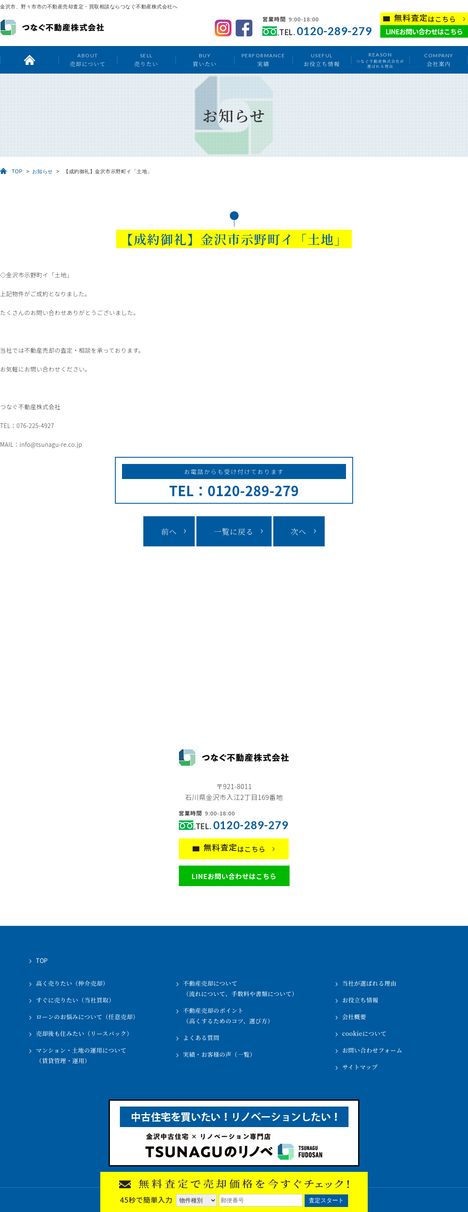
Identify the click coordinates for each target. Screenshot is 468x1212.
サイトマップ (360, 1067)
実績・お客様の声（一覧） (219, 1054)
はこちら (425, 18)
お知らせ (42, 171)
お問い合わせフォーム (372, 1050)
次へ (299, 531)
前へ (169, 531)
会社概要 (354, 1016)
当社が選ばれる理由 (369, 983)
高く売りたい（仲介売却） (72, 983)
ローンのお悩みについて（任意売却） (87, 1016)
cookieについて (364, 1033)
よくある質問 (201, 1037)
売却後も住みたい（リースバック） (84, 1033)
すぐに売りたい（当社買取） (75, 1000)
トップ (29, 60)
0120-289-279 (334, 31)
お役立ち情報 (321, 59)
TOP (17, 171)
